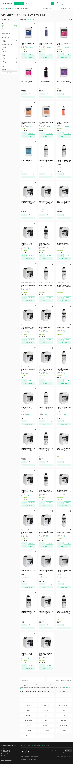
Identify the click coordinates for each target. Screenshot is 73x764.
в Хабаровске (46, 735)
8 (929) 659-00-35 (5, 753)
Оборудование (36, 745)
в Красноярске (28, 715)
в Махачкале (28, 735)
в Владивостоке (63, 725)
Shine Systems (30, 47)
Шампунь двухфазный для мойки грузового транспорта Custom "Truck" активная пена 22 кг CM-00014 (27, 327)
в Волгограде (46, 710)
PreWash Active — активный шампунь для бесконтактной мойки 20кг (64, 83)
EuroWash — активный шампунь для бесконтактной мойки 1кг (64, 122)
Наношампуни (32, 679)
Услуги (69, 8)
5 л (10, 61)
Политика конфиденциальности (64, 756)
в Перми (64, 710)
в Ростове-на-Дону (63, 705)
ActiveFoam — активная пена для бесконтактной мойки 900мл (46, 43)
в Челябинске (46, 705)
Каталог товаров (18, 3)
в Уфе (28, 710)
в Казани (46, 700)
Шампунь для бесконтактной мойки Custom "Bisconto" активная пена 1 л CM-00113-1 (46, 284)
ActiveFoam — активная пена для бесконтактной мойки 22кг (28, 43)
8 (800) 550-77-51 (5, 750)
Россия (10, 47)
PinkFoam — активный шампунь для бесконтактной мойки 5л (28, 83)
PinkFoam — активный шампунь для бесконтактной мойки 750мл (46, 83)
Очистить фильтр (9, 72)
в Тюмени (64, 730)
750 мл (10, 62)
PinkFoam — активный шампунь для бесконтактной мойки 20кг (64, 43)
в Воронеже (46, 715)
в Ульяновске (46, 725)
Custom (10, 41)
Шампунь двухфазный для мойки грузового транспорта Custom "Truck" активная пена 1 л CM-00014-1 (64, 285)
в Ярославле (28, 730)
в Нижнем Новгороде (28, 700)
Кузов (23, 745)
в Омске (28, 705)
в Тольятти (46, 720)
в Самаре (64, 700)
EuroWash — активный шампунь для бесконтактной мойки (28, 122)
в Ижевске (28, 725)
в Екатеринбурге (64, 695)
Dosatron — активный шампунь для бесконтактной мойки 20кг (28, 162)
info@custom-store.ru (6, 760)
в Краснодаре (28, 720)
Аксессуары (45, 745)
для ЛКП (10, 51)
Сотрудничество (62, 8)
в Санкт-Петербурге (28, 695)
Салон (28, 745)
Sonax (10, 40)
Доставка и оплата (53, 8)
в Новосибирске (46, 695)
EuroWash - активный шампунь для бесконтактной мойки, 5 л (46, 122)
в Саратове (63, 715)
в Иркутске (46, 730)
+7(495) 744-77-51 (5, 751)
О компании (45, 8)
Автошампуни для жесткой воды (59, 679)
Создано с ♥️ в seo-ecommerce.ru (28, 759)
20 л (10, 58)
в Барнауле (63, 720)
